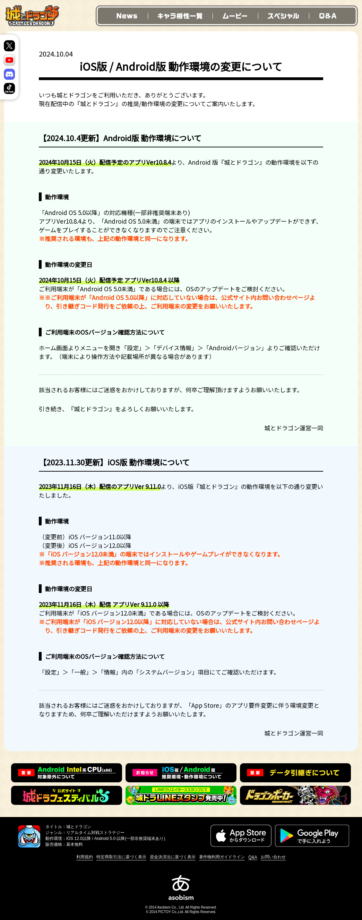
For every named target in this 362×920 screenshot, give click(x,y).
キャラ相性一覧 (179, 15)
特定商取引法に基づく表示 (121, 856)
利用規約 (84, 856)
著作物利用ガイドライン (222, 856)
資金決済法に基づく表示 (173, 856)
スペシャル (283, 15)
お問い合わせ (273, 856)
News (121, 15)
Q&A (333, 15)
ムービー (235, 15)
